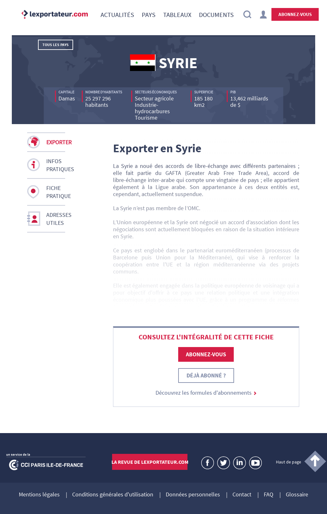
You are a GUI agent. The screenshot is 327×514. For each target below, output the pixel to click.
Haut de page (288, 462)
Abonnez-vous (295, 14)
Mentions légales (39, 495)
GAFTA (173, 173)
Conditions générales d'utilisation (112, 495)
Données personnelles (193, 495)
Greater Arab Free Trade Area (226, 173)
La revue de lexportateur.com (149, 462)
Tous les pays (55, 44)
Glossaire (297, 495)
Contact (241, 495)
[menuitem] (117, 14)
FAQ (268, 495)
